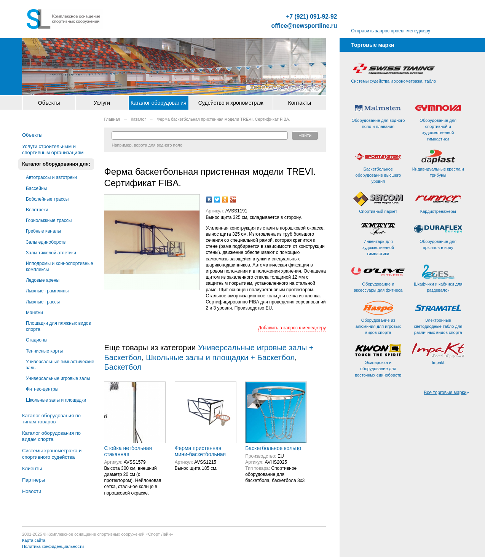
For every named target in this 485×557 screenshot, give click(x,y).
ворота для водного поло (158, 145)
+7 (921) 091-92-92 (311, 17)
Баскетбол (123, 367)
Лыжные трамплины (47, 291)
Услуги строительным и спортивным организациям (52, 149)
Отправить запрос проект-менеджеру (390, 31)
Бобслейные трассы (47, 199)
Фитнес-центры (42, 389)
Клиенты (32, 468)
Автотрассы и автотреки (51, 177)
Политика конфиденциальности (53, 546)
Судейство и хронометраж (230, 103)
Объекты (49, 103)
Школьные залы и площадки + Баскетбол (220, 357)
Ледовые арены (42, 280)
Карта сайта (33, 540)
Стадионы (36, 340)
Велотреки (37, 209)
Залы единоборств (45, 242)
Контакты (299, 103)
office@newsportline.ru (304, 26)
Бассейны (36, 188)
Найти (304, 135)
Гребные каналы (43, 231)
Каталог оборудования (159, 103)
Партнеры (33, 480)
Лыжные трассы (43, 302)
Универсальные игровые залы (58, 378)
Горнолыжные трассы (49, 220)
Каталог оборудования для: (56, 164)
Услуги (102, 103)
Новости (31, 491)
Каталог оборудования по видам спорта (51, 436)
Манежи (34, 312)
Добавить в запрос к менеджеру (292, 327)
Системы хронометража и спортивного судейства (51, 454)
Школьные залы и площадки (56, 400)
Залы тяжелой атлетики (51, 252)
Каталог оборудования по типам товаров (51, 419)
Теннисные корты (44, 351)
